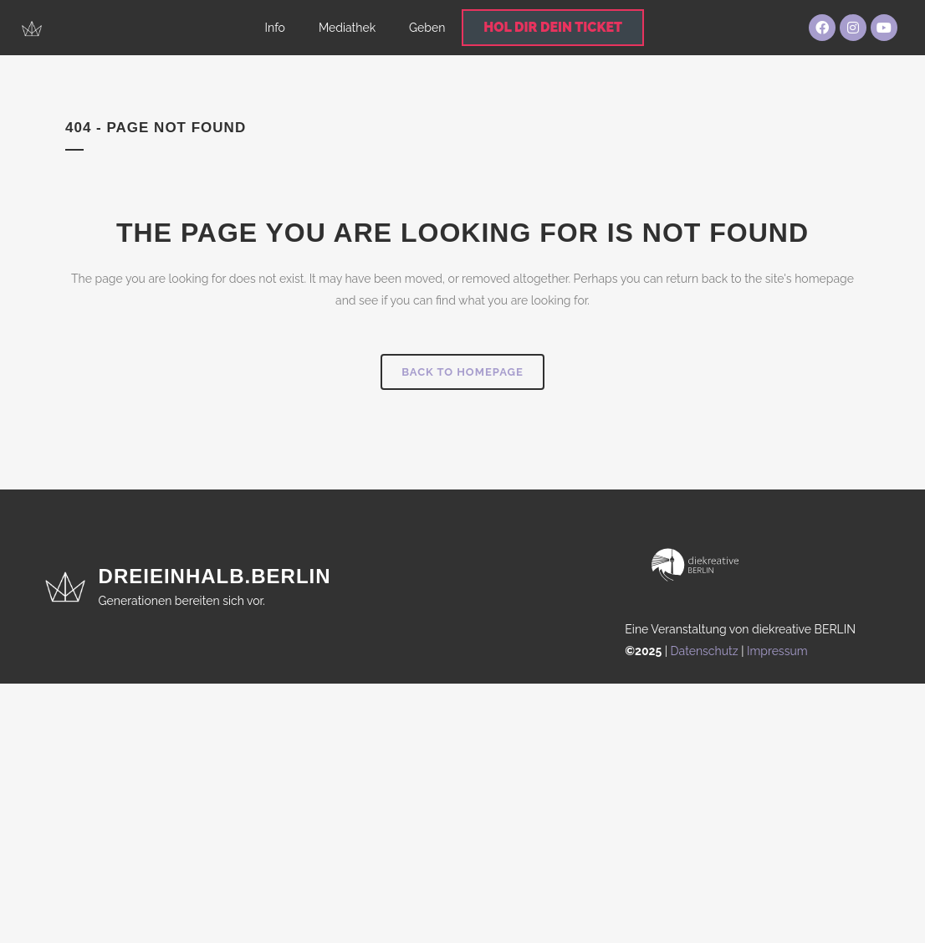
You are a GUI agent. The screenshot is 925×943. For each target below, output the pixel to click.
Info (275, 27)
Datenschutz (704, 651)
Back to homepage (462, 372)
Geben (427, 27)
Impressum (777, 651)
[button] (37, 906)
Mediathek (347, 27)
